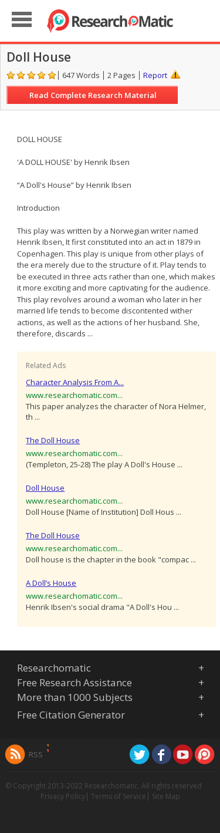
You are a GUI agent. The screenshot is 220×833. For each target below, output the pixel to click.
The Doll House (53, 440)
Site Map (166, 796)
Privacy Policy (62, 796)
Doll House (45, 488)
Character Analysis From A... (75, 382)
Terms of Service (118, 796)
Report (155, 75)
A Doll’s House (51, 583)
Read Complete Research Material (93, 95)
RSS (36, 754)
